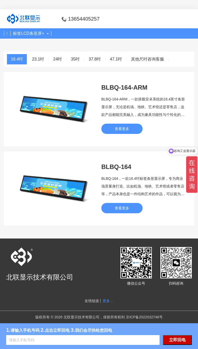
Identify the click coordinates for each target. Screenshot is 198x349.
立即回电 (177, 340)
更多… (108, 301)
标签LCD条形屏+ (31, 33)
